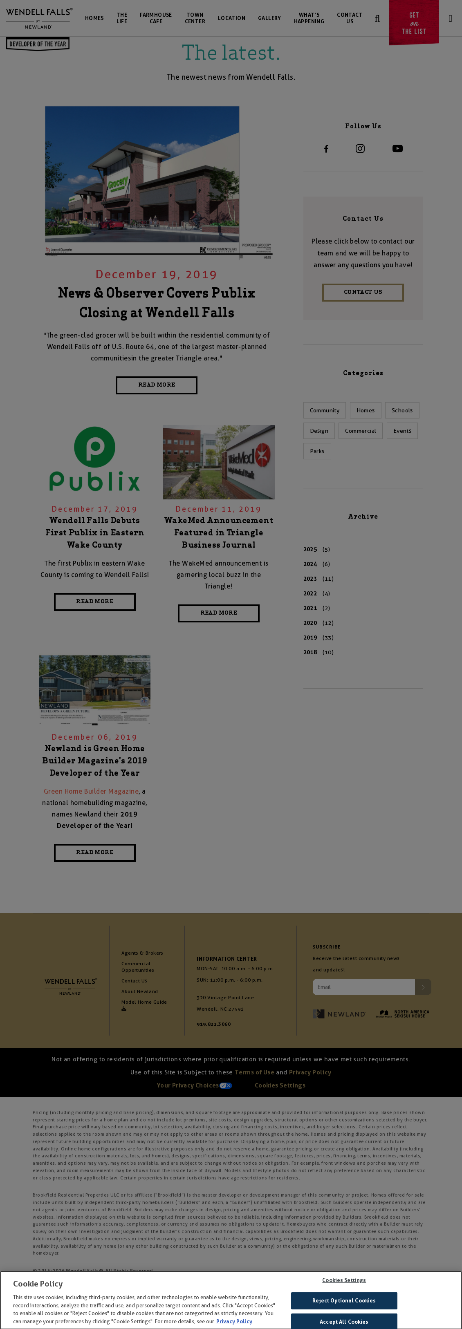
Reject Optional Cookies (344, 1305)
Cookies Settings (344, 1284)
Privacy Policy (234, 1325)
